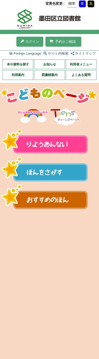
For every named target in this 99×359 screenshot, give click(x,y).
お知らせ (49, 64)
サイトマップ (85, 53)
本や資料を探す (18, 64)
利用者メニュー (81, 64)
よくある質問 (81, 75)
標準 (71, 4)
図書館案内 (50, 75)
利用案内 (18, 75)
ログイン (30, 42)
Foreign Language (27, 53)
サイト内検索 (58, 53)
